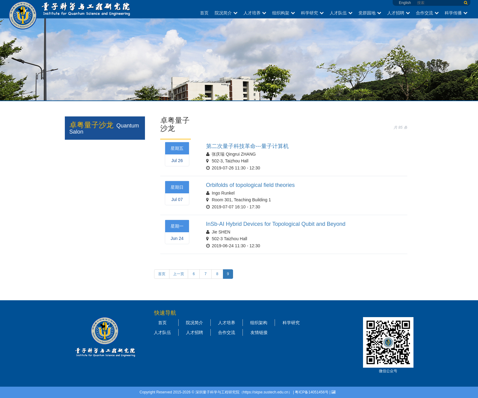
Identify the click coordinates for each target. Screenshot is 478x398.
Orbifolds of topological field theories (250, 185)
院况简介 (226, 12)
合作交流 (427, 12)
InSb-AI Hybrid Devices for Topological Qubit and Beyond (276, 224)
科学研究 (312, 12)
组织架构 (258, 322)
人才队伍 (341, 12)
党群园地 (369, 12)
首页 (204, 12)
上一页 (178, 274)
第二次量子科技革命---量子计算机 (247, 146)
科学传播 (456, 12)
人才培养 (254, 12)
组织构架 (283, 12)
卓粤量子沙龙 (91, 125)
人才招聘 (398, 12)
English (405, 3)
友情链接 (259, 332)
